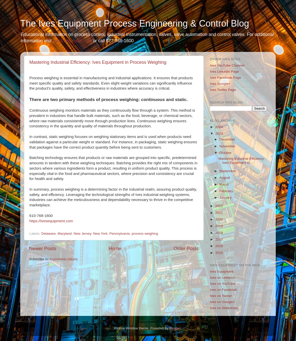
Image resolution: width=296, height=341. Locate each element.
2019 (219, 226)
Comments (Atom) (64, 259)
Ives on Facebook (223, 290)
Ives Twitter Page (223, 90)
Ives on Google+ (222, 302)
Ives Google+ (220, 84)
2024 (219, 127)
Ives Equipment (222, 271)
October (225, 153)
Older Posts (186, 248)
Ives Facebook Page (225, 77)
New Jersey (82, 233)
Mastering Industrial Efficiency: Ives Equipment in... (242, 161)
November (227, 146)
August (224, 177)
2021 (219, 213)
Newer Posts (42, 248)
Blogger (175, 328)
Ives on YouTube (222, 284)
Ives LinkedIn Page (224, 71)
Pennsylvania (120, 233)
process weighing (145, 233)
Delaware (48, 233)
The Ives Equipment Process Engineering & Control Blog (134, 23)
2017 (219, 239)
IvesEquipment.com (72, 40)
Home (115, 248)
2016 (219, 246)
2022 (219, 206)
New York (100, 233)
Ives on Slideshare (224, 308)
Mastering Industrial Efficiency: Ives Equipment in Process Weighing (97, 62)
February (226, 191)
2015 (219, 253)
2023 (219, 133)
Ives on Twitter (221, 296)
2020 (219, 219)
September (227, 171)
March (224, 184)
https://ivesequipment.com (51, 221)
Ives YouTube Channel (227, 65)
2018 (219, 233)
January (225, 197)
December (227, 139)
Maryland (65, 233)
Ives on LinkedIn (222, 277)
